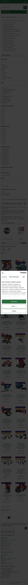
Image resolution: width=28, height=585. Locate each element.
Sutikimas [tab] (4, 276)
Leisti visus (14, 301)
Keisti (14, 306)
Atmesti (14, 311)
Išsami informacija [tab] (14, 276)
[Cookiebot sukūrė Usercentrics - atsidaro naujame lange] (20, 273)
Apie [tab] (23, 276)
